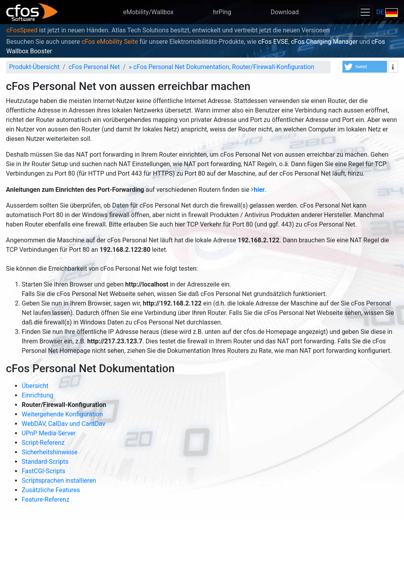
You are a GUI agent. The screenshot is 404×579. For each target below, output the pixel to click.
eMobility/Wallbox (148, 12)
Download (285, 12)
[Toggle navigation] (365, 12)
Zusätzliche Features (51, 490)
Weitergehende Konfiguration (62, 414)
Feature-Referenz (45, 499)
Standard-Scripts (45, 461)
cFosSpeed (21, 30)
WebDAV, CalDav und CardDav (63, 423)
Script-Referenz (43, 442)
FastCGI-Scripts (43, 471)
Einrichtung (37, 395)
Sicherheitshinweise (50, 452)
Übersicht (35, 386)
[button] (364, 67)
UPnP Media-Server (49, 433)
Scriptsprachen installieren (59, 480)
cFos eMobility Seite (110, 41)
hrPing (222, 12)
